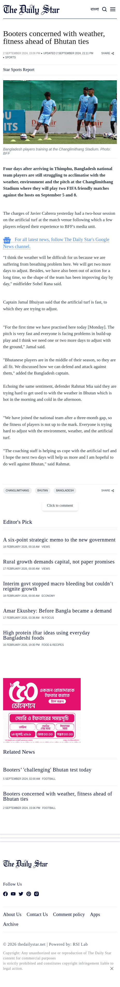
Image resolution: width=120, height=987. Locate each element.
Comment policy (69, 914)
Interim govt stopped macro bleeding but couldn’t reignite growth (58, 586)
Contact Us (37, 914)
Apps (95, 914)
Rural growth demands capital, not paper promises (59, 561)
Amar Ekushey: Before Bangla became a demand (57, 611)
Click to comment (60, 505)
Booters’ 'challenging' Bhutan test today (47, 770)
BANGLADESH (65, 490)
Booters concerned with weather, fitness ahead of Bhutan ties (57, 796)
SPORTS (10, 57)
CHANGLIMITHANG (17, 490)
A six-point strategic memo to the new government (59, 540)
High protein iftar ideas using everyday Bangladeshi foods (46, 635)
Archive (10, 924)
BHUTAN (43, 490)
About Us (12, 914)
